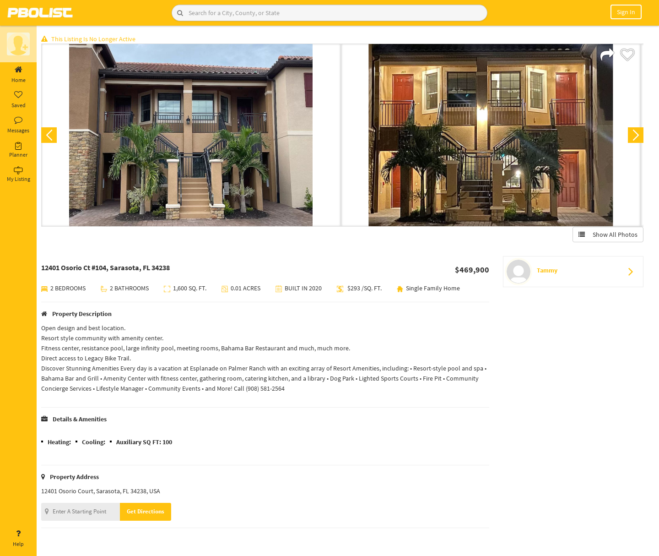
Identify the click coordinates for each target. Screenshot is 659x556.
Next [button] (635, 135)
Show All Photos (607, 235)
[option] (193, 135)
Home (18, 74)
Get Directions (148, 512)
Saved (18, 100)
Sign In (626, 12)
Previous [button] (51, 135)
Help (18, 538)
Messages (18, 125)
